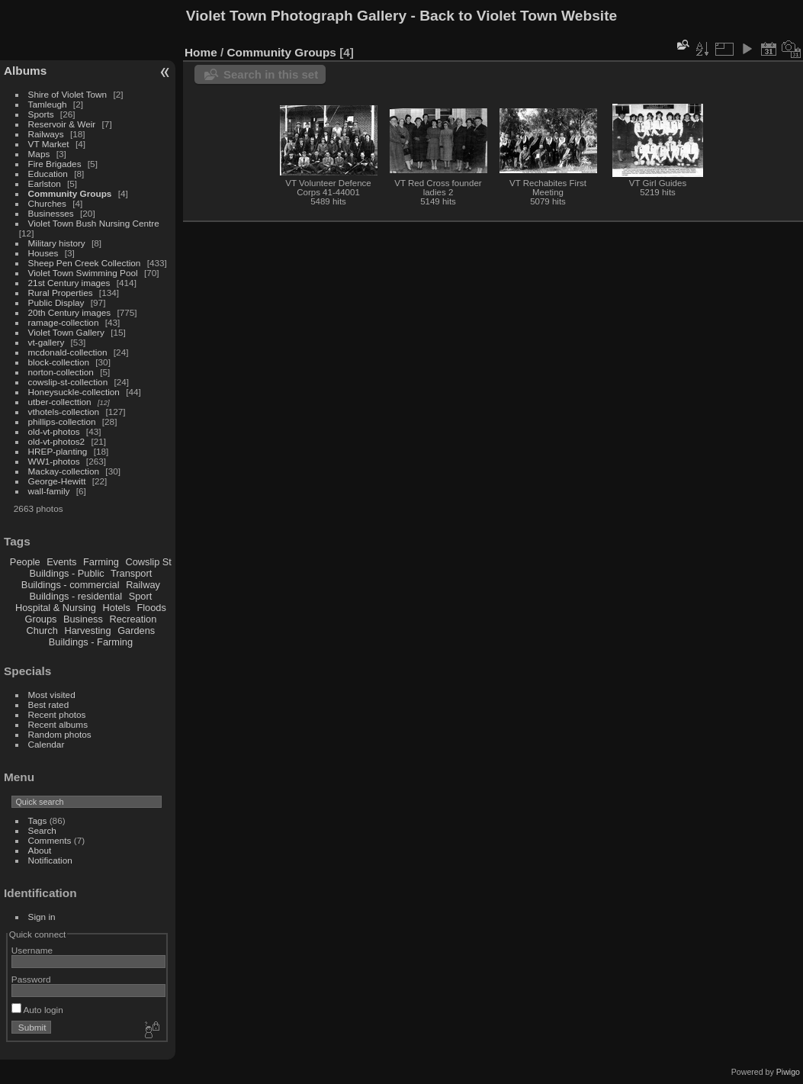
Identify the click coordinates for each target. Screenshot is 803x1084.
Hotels (116, 607)
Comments (50, 840)
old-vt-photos (54, 431)
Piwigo (788, 1071)
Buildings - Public (67, 573)
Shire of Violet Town (68, 94)
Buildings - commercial (70, 584)
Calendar (46, 744)
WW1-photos (54, 461)
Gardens (136, 630)
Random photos (60, 734)
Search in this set (270, 74)
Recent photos (57, 714)
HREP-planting (58, 451)
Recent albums (58, 724)
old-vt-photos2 (56, 441)
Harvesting (87, 630)
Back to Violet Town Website (518, 16)
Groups (40, 619)
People (25, 562)
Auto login (37, 1010)
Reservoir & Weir (62, 124)
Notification (50, 860)
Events (61, 562)
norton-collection (61, 372)
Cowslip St (148, 562)
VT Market (48, 144)
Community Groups (70, 193)
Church (42, 630)
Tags (37, 820)
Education (48, 174)
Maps (39, 154)
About (40, 850)
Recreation (132, 619)
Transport (131, 573)
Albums (25, 70)
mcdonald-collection (68, 352)
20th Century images (69, 312)
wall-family (49, 491)
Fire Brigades (55, 164)
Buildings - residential (76, 596)
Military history (56, 243)
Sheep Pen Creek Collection (84, 263)
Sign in (42, 917)
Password (31, 979)
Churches (47, 203)
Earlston (44, 183)
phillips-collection (62, 421)
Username (32, 950)
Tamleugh (47, 104)
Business (83, 619)
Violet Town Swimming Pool (83, 273)
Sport (141, 596)
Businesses (51, 213)
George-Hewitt (57, 481)
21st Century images (69, 283)
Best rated (48, 704)
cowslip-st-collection (68, 382)
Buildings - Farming (91, 642)
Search (42, 830)
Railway (143, 584)
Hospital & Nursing (55, 607)
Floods (151, 607)
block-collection (58, 362)
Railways (46, 134)
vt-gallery (46, 342)
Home (201, 52)
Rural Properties (60, 293)
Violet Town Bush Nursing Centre (93, 223)
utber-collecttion (60, 402)
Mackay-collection (64, 471)
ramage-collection (63, 322)
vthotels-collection (64, 412)
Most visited (51, 695)
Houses (43, 253)
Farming (101, 562)
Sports (41, 114)
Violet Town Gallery (66, 332)
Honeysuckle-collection (74, 392)
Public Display (56, 302)
